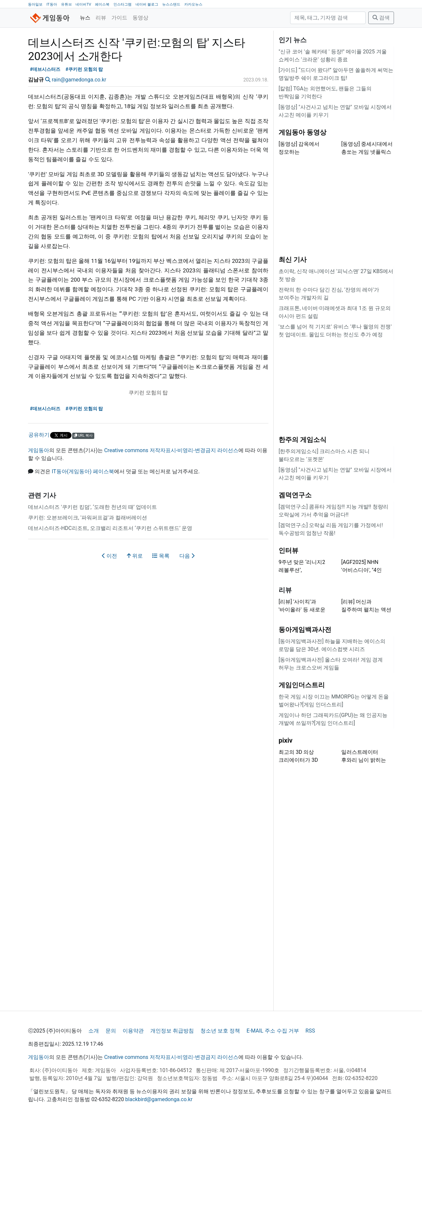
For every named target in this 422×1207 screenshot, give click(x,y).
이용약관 (133, 1113)
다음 (187, 638)
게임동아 (38, 533)
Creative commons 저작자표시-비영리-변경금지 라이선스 (171, 533)
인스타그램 (122, 4)
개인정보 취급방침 (172, 1113)
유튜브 (66, 4)
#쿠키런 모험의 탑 (84, 152)
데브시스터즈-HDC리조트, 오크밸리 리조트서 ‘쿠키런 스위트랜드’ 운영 (110, 610)
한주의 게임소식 (302, 522)
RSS (310, 1113)
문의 (111, 1113)
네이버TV (83, 4)
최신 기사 (293, 342)
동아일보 (35, 4)
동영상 (140, 18)
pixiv (285, 823)
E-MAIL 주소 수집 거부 (273, 1113)
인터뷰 (288, 633)
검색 (381, 18)
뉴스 (85, 18)
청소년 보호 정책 (220, 1113)
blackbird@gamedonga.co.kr (159, 1182)
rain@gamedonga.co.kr (79, 162)
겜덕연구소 (295, 577)
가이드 (119, 18)
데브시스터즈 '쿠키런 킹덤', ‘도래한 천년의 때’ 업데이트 (92, 589)
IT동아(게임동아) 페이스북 (83, 554)
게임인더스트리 (302, 767)
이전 (109, 638)
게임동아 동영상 (302, 215)
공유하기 (38, 517)
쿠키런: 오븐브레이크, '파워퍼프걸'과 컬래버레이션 (87, 600)
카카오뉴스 (193, 4)
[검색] (328, 18)
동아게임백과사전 (305, 712)
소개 (93, 1113)
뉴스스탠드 (171, 4)
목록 (160, 638)
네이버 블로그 (147, 4)
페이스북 (102, 4)
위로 (135, 638)
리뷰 (101, 18)
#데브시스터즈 (45, 152)
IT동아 (51, 4)
